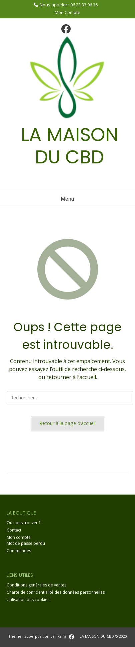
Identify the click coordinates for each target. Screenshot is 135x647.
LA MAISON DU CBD (69, 145)
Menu (67, 199)
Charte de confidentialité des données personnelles (56, 592)
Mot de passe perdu (26, 543)
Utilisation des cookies (28, 599)
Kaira (61, 636)
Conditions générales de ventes (36, 585)
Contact (14, 530)
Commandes (19, 550)
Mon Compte (67, 12)
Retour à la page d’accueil (67, 423)
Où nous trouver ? (23, 523)
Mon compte (19, 537)
